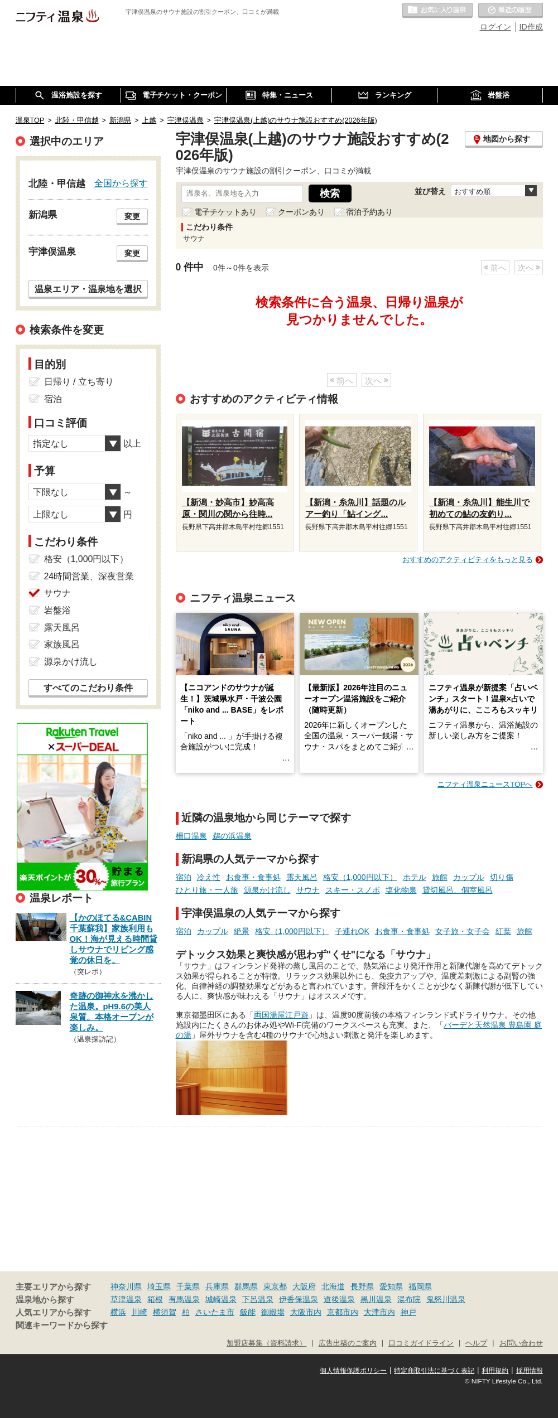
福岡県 (420, 1286)
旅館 (440, 877)
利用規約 (495, 1371)
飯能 (248, 1312)
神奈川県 (126, 1286)
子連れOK (352, 931)
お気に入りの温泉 (437, 10)
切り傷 (501, 877)
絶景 (241, 931)
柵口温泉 (191, 835)
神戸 (408, 1312)
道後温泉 (339, 1299)
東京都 (275, 1286)
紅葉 (503, 931)
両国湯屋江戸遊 (281, 1014)
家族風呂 (62, 644)
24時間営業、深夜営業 (89, 576)
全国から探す (121, 183)
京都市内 (342, 1312)
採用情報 (529, 1371)
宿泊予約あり (369, 211)
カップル (468, 877)
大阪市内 (305, 1312)
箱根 (155, 1299)
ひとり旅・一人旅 (207, 889)
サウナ (308, 889)
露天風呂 (302, 877)
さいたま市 (214, 1312)
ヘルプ (476, 1343)
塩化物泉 (401, 889)
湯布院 (409, 1299)
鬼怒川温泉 (445, 1299)
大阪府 (304, 1286)
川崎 (139, 1312)
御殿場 (273, 1312)
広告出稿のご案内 (348, 1343)
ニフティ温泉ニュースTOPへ (484, 784)
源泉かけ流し (267, 889)
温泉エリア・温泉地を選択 (88, 289)
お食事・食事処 (253, 877)
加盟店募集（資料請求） (266, 1343)
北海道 (333, 1286)
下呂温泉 (257, 1299)
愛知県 (391, 1286)
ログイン (495, 26)
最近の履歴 (510, 10)
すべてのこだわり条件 (88, 688)
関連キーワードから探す (62, 1325)
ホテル (414, 877)
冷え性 (208, 877)
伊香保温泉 (298, 1299)
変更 (132, 216)
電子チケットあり (225, 211)
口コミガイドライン (421, 1343)
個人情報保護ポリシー (353, 1371)
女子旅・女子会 (462, 931)
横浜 (118, 1312)
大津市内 (379, 1312)
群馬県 (246, 1286)
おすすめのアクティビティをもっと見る (467, 559)
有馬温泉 (184, 1299)
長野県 (362, 1286)
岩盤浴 (57, 610)
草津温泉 (126, 1299)
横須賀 (164, 1312)
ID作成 (531, 26)
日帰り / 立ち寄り (79, 381)
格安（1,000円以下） (360, 877)
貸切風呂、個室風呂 (457, 889)
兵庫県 (217, 1286)
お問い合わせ (521, 1343)
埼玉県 (159, 1286)
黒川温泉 (376, 1299)
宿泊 (183, 877)
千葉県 (188, 1286)
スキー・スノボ (352, 889)
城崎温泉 (221, 1299)
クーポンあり (301, 211)
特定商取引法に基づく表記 (434, 1371)
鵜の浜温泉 (232, 835)
